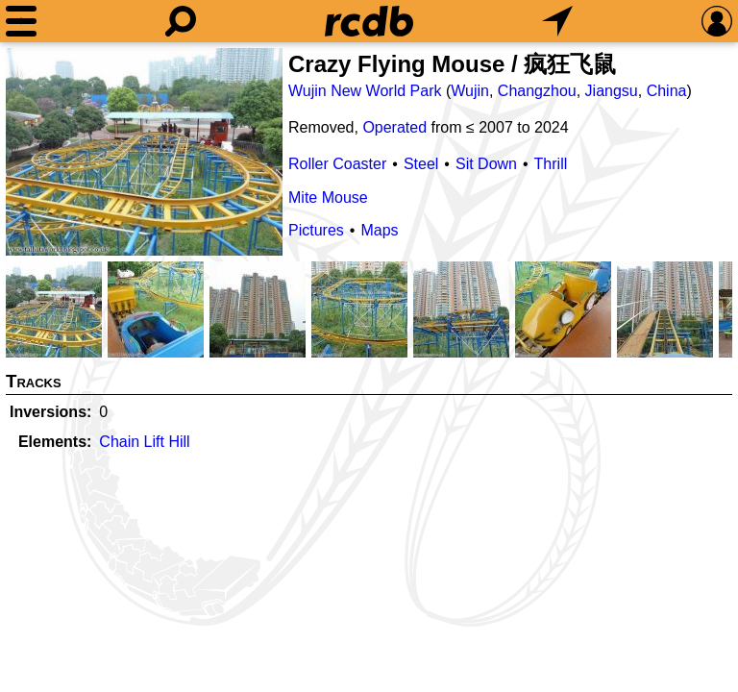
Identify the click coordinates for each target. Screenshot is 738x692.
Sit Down (486, 164)
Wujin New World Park (364, 91)
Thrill (551, 164)
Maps (379, 230)
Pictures (316, 230)
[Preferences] (716, 21)
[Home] (369, 21)
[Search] (180, 21)
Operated (394, 127)
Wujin (470, 91)
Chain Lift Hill (144, 441)
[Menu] (21, 21)
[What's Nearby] (557, 21)
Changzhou (537, 91)
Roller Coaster (337, 164)
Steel (421, 164)
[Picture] (144, 152)
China (667, 91)
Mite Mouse (328, 197)
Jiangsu (611, 91)
